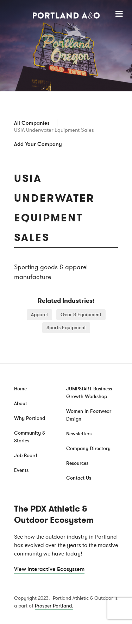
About (20, 403)
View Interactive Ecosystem (49, 569)
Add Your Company (38, 144)
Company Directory (88, 448)
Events (21, 470)
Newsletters (79, 433)
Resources (77, 463)
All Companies (32, 122)
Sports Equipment (66, 327)
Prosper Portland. (54, 606)
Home (20, 388)
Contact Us (78, 478)
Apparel (39, 314)
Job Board (25, 455)
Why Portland (29, 418)
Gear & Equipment (81, 314)
